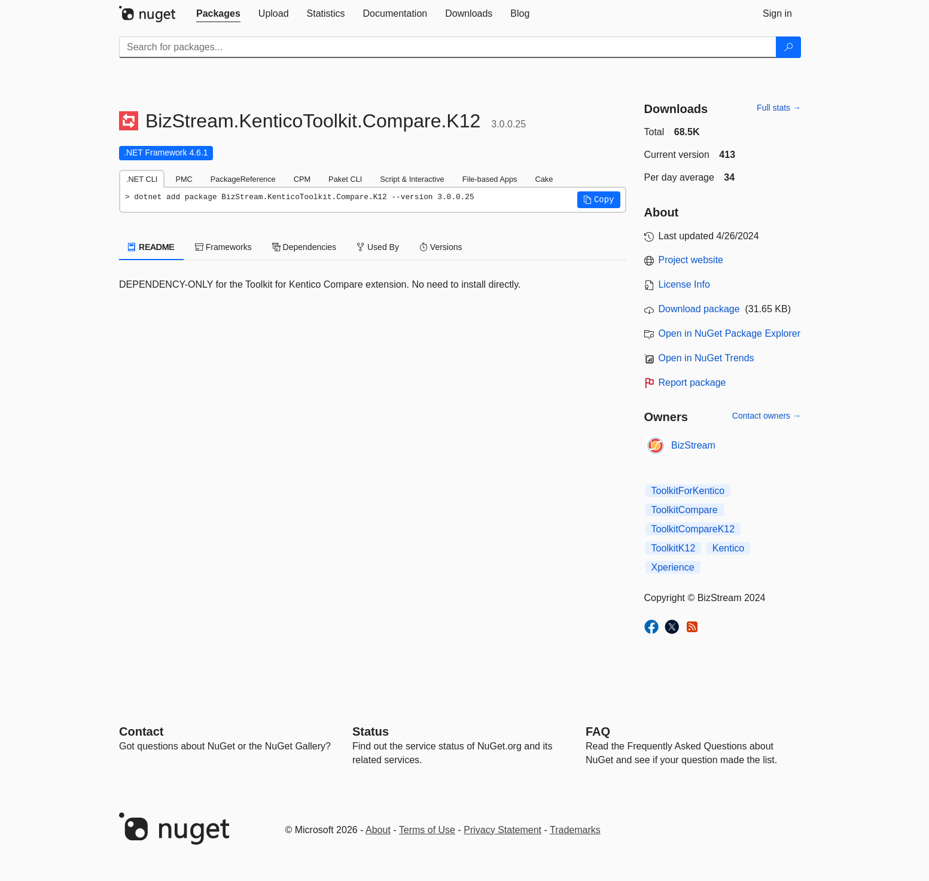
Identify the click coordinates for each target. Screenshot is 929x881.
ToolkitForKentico (688, 491)
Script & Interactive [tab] (412, 179)
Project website (691, 260)
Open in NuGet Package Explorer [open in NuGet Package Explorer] (729, 333)
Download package (699, 309)
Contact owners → (766, 415)
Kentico (728, 548)
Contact (141, 731)
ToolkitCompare (684, 510)
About (378, 830)
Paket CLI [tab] (345, 179)
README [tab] (151, 247)
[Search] (788, 47)
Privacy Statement (502, 830)
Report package (692, 382)
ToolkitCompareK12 (693, 529)
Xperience (673, 567)
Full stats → (779, 107)
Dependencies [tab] (304, 247)
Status (370, 731)
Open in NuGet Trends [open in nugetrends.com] (706, 358)
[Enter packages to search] (447, 47)
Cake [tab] (544, 179)
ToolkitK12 (673, 548)
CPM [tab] (302, 179)
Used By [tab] (378, 247)
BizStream (693, 445)
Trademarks (575, 830)
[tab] (218, 14)
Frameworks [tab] (223, 247)
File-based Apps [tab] (489, 179)
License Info (684, 284)
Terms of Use (427, 830)
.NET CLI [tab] (141, 179)
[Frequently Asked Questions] (598, 731)
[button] (598, 199)
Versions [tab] (440, 247)
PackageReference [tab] (243, 179)
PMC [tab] (183, 179)
